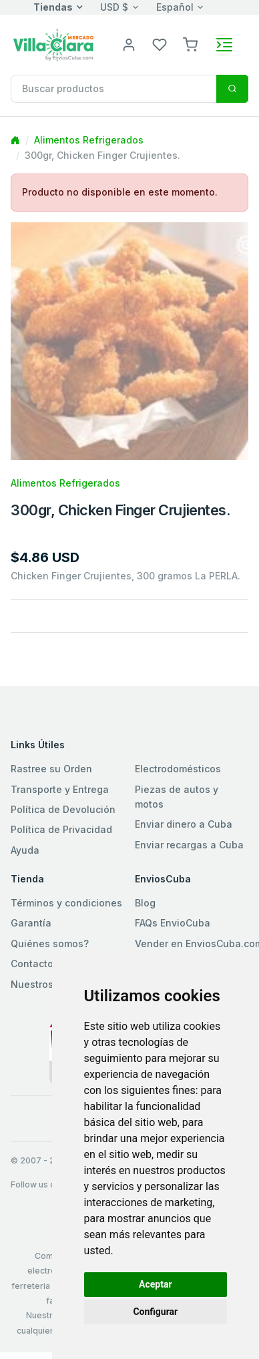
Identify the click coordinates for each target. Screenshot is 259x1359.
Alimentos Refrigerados (89, 140)
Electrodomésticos (178, 768)
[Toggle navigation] (224, 44)
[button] (190, 43)
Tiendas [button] (53, 7)
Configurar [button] (155, 1311)
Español (175, 7)
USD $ (114, 7)
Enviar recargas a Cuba (189, 844)
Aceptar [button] (155, 1284)
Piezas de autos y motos (176, 797)
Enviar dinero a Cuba (183, 824)
